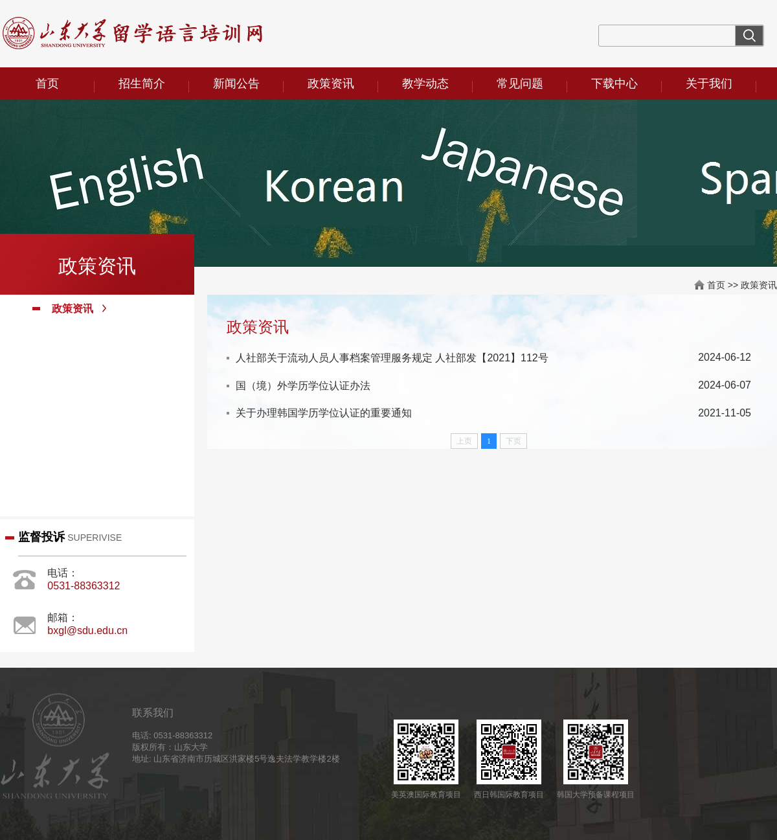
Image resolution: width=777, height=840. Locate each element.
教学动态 (425, 83)
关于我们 (709, 83)
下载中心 (614, 83)
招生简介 (141, 83)
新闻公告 (236, 83)
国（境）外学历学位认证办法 (303, 385)
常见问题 (520, 83)
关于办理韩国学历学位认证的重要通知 (324, 412)
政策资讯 (331, 83)
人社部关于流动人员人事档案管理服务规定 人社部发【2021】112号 (392, 357)
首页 (47, 83)
